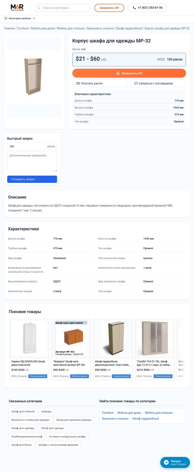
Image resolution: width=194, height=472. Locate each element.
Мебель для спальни (70, 28)
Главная (9, 28)
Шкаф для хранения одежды (73, 419)
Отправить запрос (23, 179)
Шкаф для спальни (23, 411)
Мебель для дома (42, 28)
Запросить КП (109, 7)
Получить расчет (90, 83)
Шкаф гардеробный (129, 28)
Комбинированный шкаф (26, 436)
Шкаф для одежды (22, 428)
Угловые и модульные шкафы (67, 436)
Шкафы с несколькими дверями (58, 444)
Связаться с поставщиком (153, 83)
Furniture (23, 28)
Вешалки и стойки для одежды (30, 419)
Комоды (47, 411)
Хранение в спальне (100, 28)
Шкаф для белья (21, 444)
